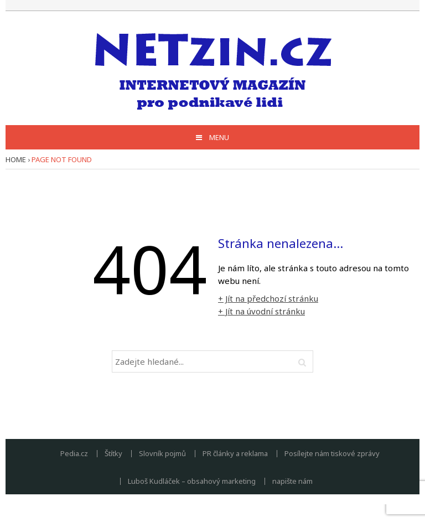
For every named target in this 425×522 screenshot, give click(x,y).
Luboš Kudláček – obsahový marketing (192, 481)
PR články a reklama (235, 453)
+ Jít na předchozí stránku (268, 298)
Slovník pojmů (162, 453)
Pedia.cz (74, 453)
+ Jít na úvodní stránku (261, 311)
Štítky (113, 453)
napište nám (292, 481)
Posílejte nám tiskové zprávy (332, 453)
